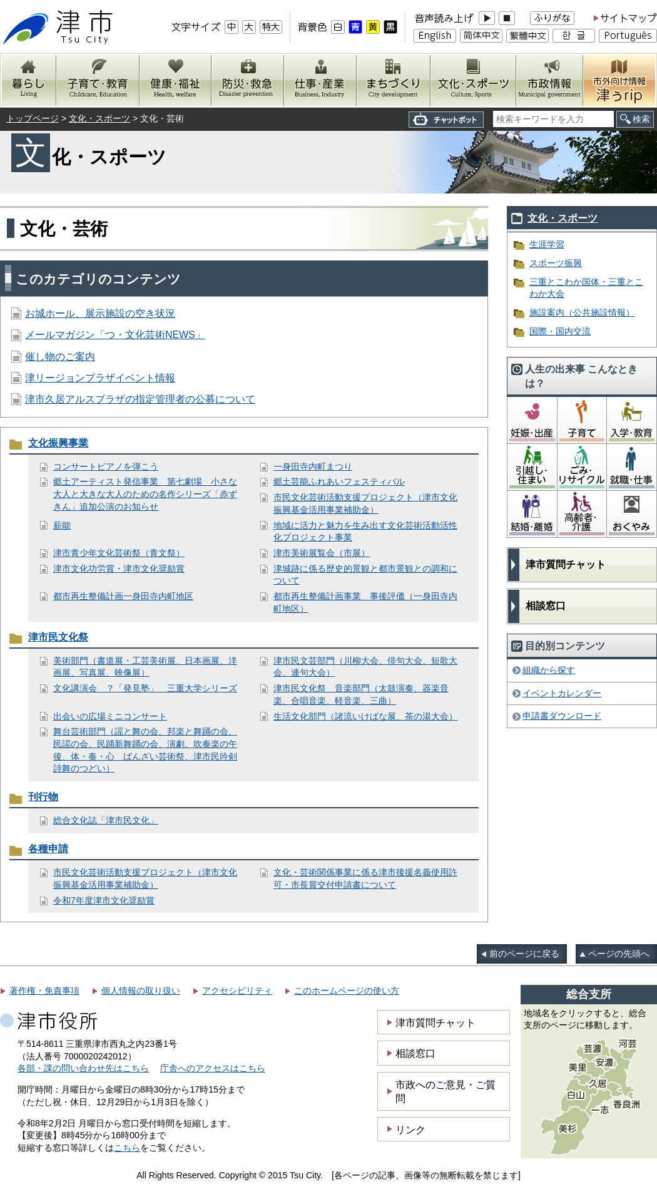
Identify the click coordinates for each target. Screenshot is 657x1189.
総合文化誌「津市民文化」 (105, 820)
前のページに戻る (524, 954)
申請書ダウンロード (561, 716)
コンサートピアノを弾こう (105, 466)
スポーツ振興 (555, 263)
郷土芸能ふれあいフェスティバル (339, 481)
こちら (127, 1148)
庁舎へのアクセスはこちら (212, 1068)
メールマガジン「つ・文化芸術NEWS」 (115, 334)
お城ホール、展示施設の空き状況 (100, 313)
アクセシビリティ (237, 991)
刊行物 (43, 796)
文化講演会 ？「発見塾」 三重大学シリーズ (145, 688)
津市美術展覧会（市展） (321, 553)
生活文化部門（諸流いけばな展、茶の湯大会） (365, 716)
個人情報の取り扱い (140, 991)
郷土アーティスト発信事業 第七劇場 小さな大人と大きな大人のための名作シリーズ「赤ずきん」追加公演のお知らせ (145, 493)
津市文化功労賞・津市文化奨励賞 (119, 569)
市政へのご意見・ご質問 (445, 1091)
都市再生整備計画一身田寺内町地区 (123, 596)
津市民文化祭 (58, 637)
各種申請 (48, 848)
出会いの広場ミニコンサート (110, 716)
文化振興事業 (58, 443)
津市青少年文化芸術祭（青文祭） (119, 553)
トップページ (32, 118)
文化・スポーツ (99, 118)
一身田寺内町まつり (312, 466)
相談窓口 (546, 605)
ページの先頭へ (618, 954)
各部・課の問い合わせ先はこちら (83, 1068)
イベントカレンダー (561, 693)
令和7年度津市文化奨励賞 (104, 900)
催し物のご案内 (60, 356)
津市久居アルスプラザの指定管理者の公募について (140, 399)
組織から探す (548, 670)
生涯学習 (546, 244)
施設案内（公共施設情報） (581, 312)
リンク (410, 1129)
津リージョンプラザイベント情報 (100, 378)
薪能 (62, 525)
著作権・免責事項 (44, 991)
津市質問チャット (566, 564)
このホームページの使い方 (346, 991)
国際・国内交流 (560, 331)
